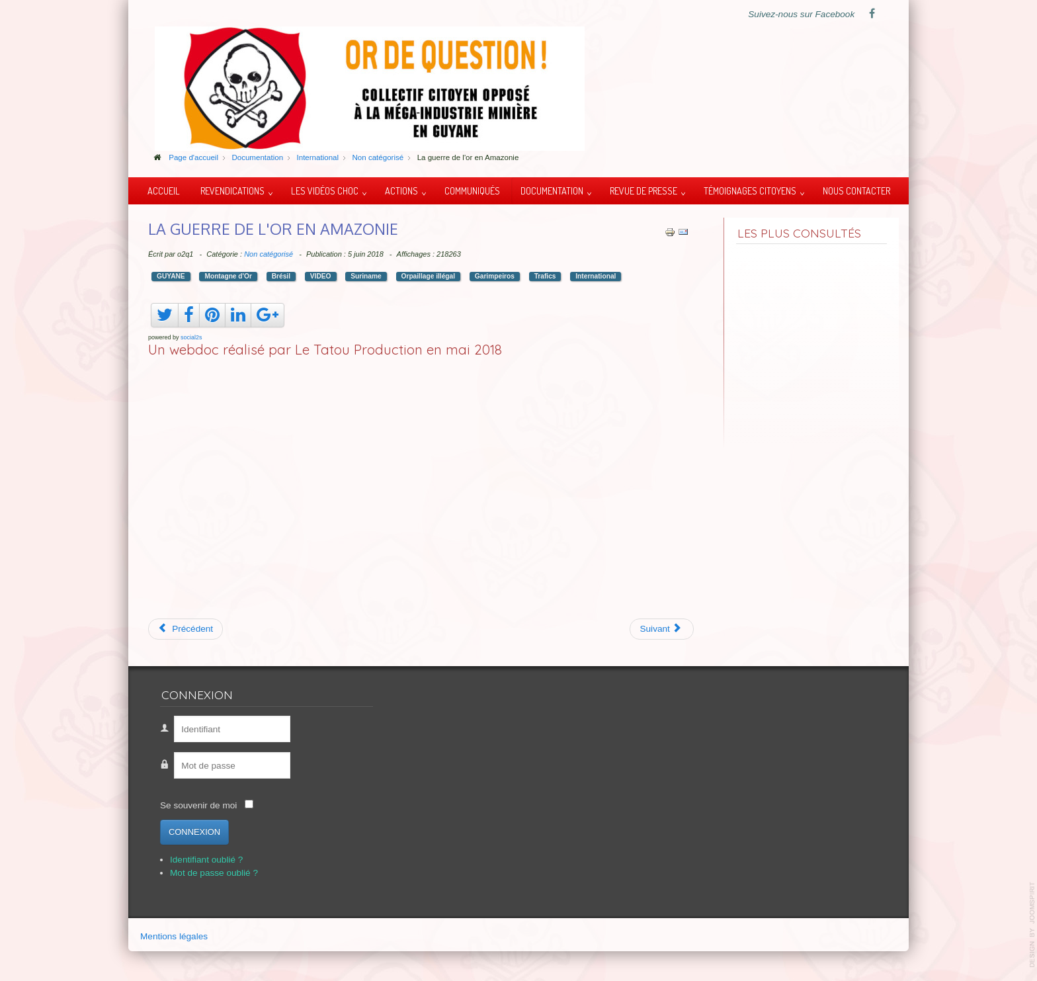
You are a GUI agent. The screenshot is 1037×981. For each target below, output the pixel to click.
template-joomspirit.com (1032, 925)
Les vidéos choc (324, 190)
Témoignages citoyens (750, 190)
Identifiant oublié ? (206, 860)
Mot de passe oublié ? (214, 873)
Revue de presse (643, 190)
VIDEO (320, 276)
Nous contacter (856, 190)
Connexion (194, 832)
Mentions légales (174, 936)
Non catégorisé (268, 254)
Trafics (545, 276)
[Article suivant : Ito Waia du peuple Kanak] (662, 629)
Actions (401, 190)
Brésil (281, 276)
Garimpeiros (495, 276)
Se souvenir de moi (198, 805)
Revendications (232, 190)
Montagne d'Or (227, 276)
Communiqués (472, 190)
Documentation (551, 190)
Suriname (366, 276)
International (595, 276)
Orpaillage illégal (428, 276)
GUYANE (171, 276)
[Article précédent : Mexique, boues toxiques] (185, 629)
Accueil (163, 190)
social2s (191, 337)
